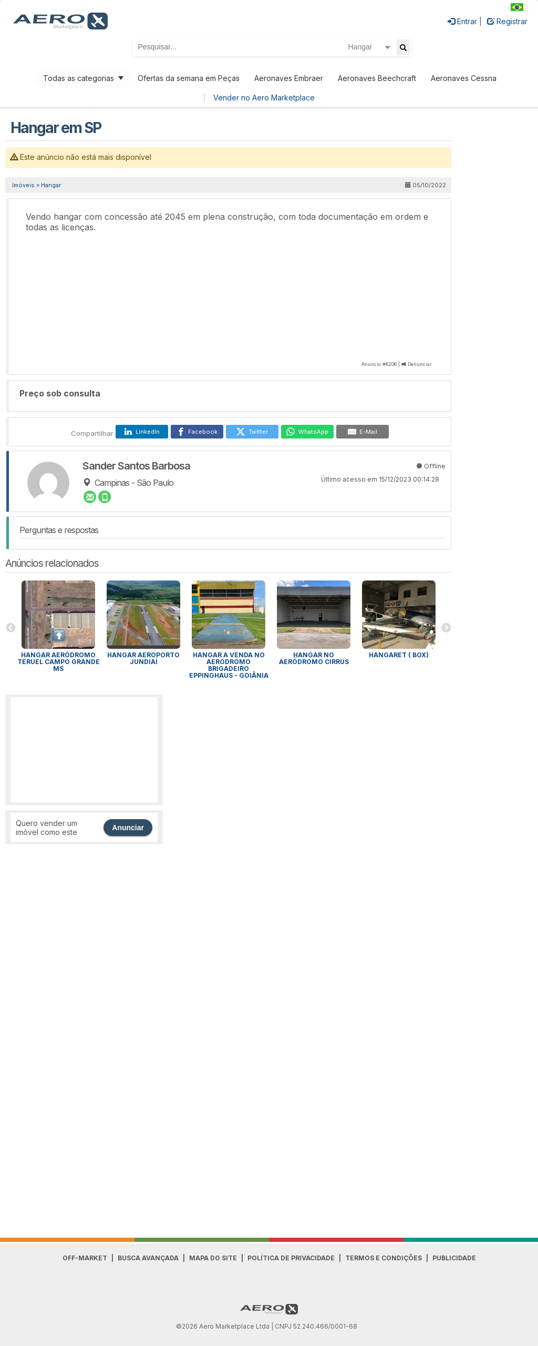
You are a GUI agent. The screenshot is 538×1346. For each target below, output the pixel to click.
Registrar (507, 21)
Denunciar (420, 364)
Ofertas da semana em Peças (189, 78)
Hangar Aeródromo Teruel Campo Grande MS (58, 661)
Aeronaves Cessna (463, 78)
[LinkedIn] (142, 432)
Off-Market (85, 1258)
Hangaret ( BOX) (399, 654)
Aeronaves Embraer (288, 78)
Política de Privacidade (291, 1258)
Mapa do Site (213, 1258)
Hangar (51, 185)
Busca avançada (148, 1258)
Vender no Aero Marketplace (264, 97)
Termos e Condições (383, 1258)
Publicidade (454, 1258)
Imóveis (23, 185)
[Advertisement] (84, 749)
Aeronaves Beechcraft (377, 78)
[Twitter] (252, 432)
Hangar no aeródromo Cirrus (314, 658)
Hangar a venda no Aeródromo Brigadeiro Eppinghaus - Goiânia (228, 665)
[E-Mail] (362, 432)
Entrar (462, 21)
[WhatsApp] (307, 432)
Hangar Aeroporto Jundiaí (143, 658)
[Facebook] (197, 432)
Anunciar (128, 827)
